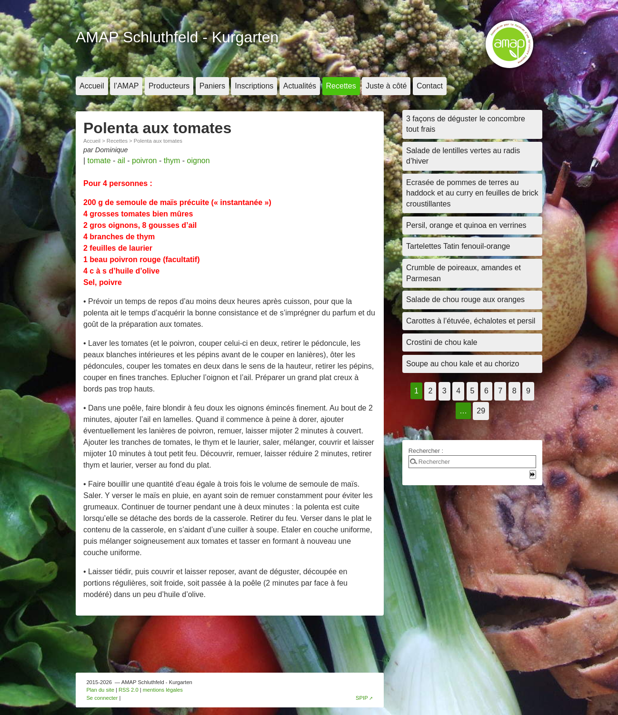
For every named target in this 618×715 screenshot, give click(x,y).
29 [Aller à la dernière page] (481, 411)
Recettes (341, 86)
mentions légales (163, 690)
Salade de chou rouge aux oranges (465, 299)
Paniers (212, 86)
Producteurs (169, 86)
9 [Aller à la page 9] (528, 391)
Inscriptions (254, 86)
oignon (198, 161)
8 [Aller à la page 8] (514, 391)
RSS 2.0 (129, 690)
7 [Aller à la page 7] (500, 391)
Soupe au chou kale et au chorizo (462, 364)
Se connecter (102, 698)
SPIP (362, 698)
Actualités (299, 86)
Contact (430, 86)
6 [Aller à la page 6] (486, 391)
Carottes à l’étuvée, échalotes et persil (470, 321)
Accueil (92, 86)
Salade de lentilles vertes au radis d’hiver (463, 156)
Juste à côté (386, 86)
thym (172, 161)
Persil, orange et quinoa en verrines (466, 225)
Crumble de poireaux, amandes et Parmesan (463, 273)
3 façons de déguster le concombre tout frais (465, 124)
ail (121, 161)
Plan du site (100, 690)
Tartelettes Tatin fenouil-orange (458, 246)
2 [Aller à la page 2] (430, 391)
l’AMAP (126, 86)
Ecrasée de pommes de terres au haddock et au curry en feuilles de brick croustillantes (472, 193)
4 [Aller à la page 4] (458, 391)
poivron (144, 161)
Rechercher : (426, 450)
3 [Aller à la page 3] (444, 391)
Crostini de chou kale (441, 342)
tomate (99, 161)
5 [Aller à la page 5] (472, 391)
